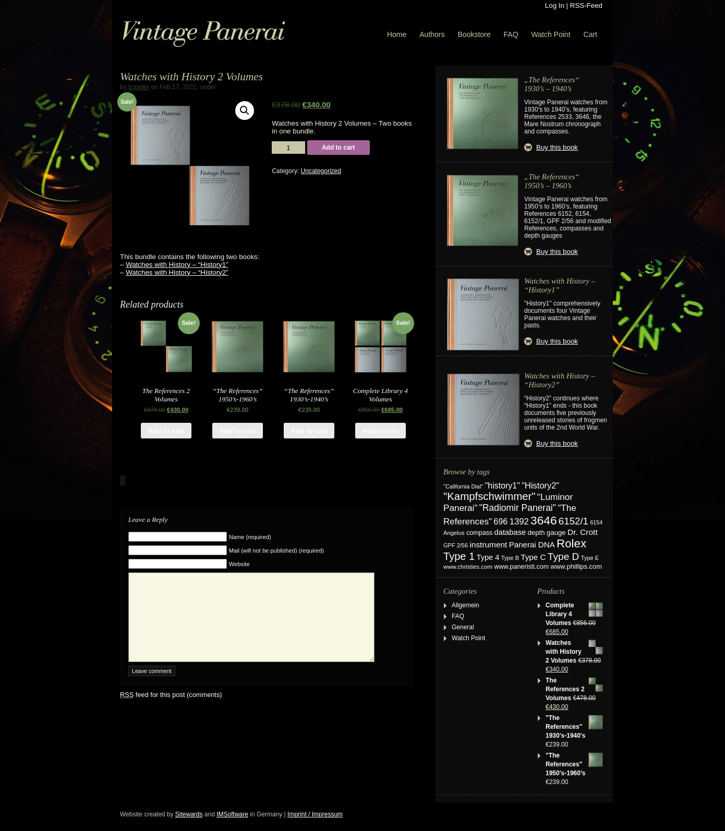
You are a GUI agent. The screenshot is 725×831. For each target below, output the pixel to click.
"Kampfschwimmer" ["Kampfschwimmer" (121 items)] (489, 496)
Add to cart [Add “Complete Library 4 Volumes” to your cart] (380, 431)
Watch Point (551, 34)
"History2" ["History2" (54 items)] (540, 485)
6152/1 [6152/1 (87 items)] (573, 521)
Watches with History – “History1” (177, 264)
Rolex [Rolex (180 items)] (571, 543)
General (463, 627)
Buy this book (557, 147)
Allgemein (465, 605)
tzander (138, 87)
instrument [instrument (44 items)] (488, 544)
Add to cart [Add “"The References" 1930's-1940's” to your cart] (309, 431)
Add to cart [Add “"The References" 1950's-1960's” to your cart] (237, 431)
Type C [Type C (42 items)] (533, 557)
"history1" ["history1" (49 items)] (502, 485)
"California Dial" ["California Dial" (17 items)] (463, 486)
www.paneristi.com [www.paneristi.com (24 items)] (521, 566)
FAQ (511, 34)
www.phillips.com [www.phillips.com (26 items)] (576, 566)
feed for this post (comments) (171, 710)
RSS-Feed (586, 5)
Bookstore (474, 34)
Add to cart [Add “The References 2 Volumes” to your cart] (166, 431)
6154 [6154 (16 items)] (596, 522)
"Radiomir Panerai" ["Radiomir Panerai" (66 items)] (517, 508)
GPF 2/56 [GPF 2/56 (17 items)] (455, 545)
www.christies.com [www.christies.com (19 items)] (467, 567)
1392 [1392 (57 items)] (519, 522)
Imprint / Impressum (315, 814)
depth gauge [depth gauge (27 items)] (547, 532)
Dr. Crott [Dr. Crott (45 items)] (582, 532)
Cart (590, 34)
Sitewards (189, 814)
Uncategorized (321, 171)
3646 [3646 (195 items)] (543, 520)
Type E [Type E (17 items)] (590, 558)
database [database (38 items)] (510, 532)
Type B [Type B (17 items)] (510, 558)
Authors (431, 34)
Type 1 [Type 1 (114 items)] (459, 556)
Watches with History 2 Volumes (191, 76)
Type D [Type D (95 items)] (563, 556)
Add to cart (338, 147)
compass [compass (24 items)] (479, 532)
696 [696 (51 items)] (500, 521)
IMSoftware (232, 814)
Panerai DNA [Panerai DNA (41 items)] (532, 544)
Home (396, 34)
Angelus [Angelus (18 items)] (454, 533)
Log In (554, 5)
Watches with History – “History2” (177, 272)
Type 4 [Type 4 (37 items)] (488, 557)
